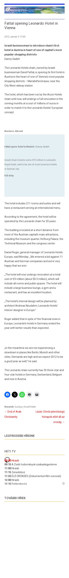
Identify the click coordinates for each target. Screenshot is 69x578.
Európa (18, 406)
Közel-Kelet (30, 406)
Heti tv (9, 451)
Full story (9, 175)
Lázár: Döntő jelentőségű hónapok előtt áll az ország (50, 416)
